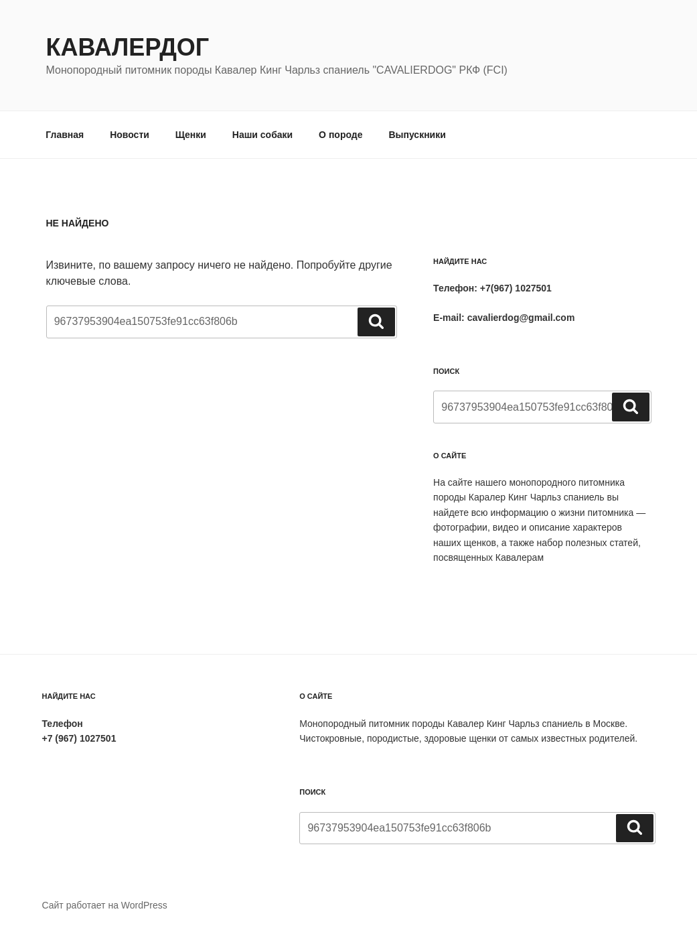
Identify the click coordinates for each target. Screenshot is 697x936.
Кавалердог (128, 47)
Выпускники (416, 134)
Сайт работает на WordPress (104, 905)
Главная (65, 134)
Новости (129, 134)
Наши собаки (262, 134)
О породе (340, 134)
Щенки (190, 134)
